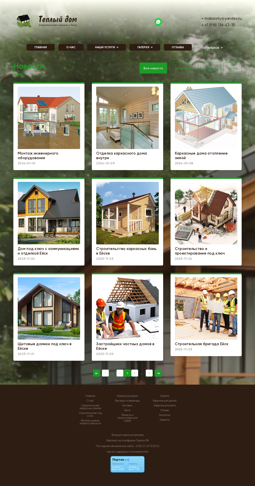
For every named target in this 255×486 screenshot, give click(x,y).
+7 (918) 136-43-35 (220, 25)
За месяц (209, 68)
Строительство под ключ (90, 414)
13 (149, 373)
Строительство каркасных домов (90, 407)
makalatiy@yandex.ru (223, 18)
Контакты (164, 415)
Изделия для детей (165, 400)
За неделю (182, 68)
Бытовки (127, 405)
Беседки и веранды (127, 400)
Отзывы (178, 47)
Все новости (153, 68)
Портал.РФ (142, 440)
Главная (40, 47)
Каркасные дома (127, 396)
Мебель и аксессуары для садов (127, 418)
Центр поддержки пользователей (127, 451)
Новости (165, 419)
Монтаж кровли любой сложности (90, 422)
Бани (127, 410)
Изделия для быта (165, 405)
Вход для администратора (128, 434)
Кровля (164, 396)
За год (232, 68)
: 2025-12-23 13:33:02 (146, 446)
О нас (71, 47)
